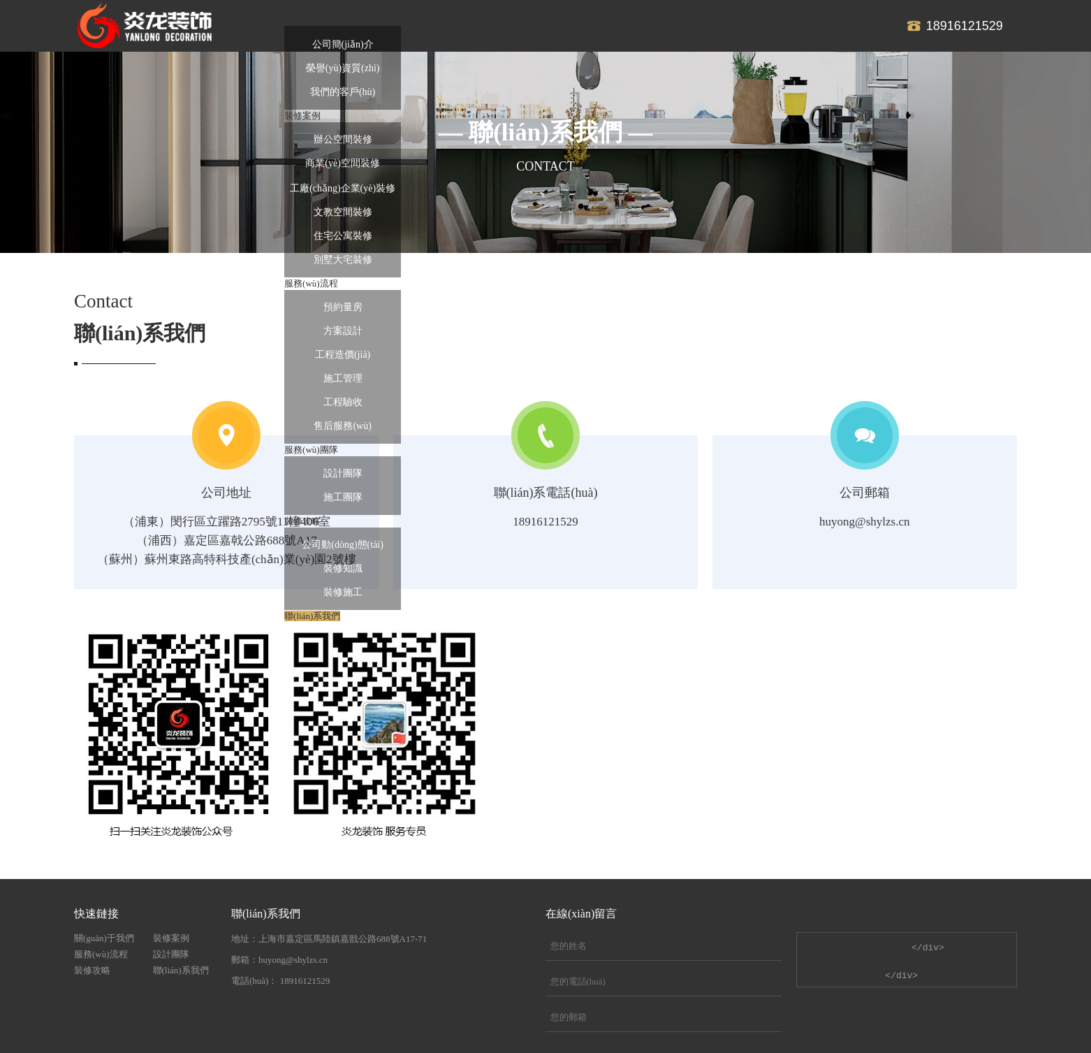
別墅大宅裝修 (343, 259)
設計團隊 (343, 473)
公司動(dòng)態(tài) (342, 544)
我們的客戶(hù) (342, 92)
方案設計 (343, 331)
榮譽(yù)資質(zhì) (343, 68)
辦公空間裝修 (343, 139)
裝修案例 (171, 938)
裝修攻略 (92, 970)
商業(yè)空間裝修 (342, 163)
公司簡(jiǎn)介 (343, 44)
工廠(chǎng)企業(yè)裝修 (342, 188)
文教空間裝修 (343, 212)
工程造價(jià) (342, 354)
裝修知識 (343, 568)
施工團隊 (343, 497)
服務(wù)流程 (101, 954)
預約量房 (343, 307)
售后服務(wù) (342, 426)
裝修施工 (343, 592)
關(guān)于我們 (104, 938)
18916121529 (964, 25)
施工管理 (343, 378)
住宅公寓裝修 (343, 236)
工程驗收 (343, 402)
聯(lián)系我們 (181, 970)
